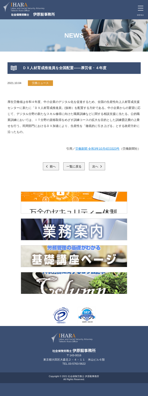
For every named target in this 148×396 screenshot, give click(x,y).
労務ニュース (40, 83)
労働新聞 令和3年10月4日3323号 (97, 148)
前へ (52, 166)
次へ (95, 166)
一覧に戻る (74, 166)
